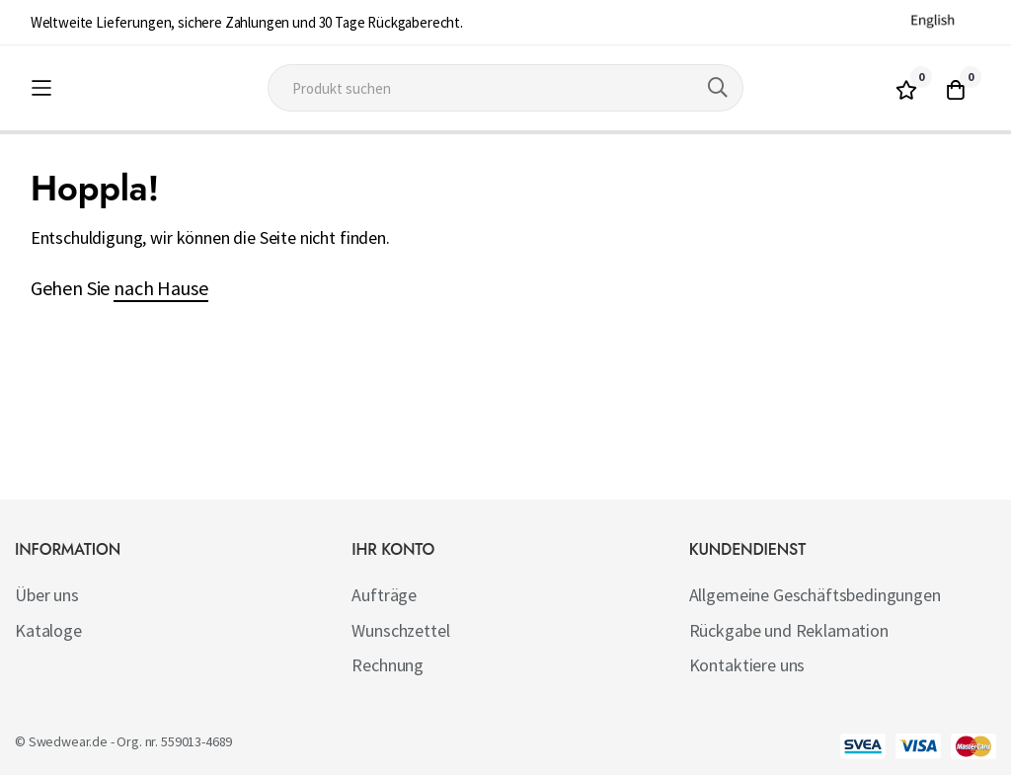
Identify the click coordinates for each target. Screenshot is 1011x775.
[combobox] (505, 88)
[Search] (717, 88)
